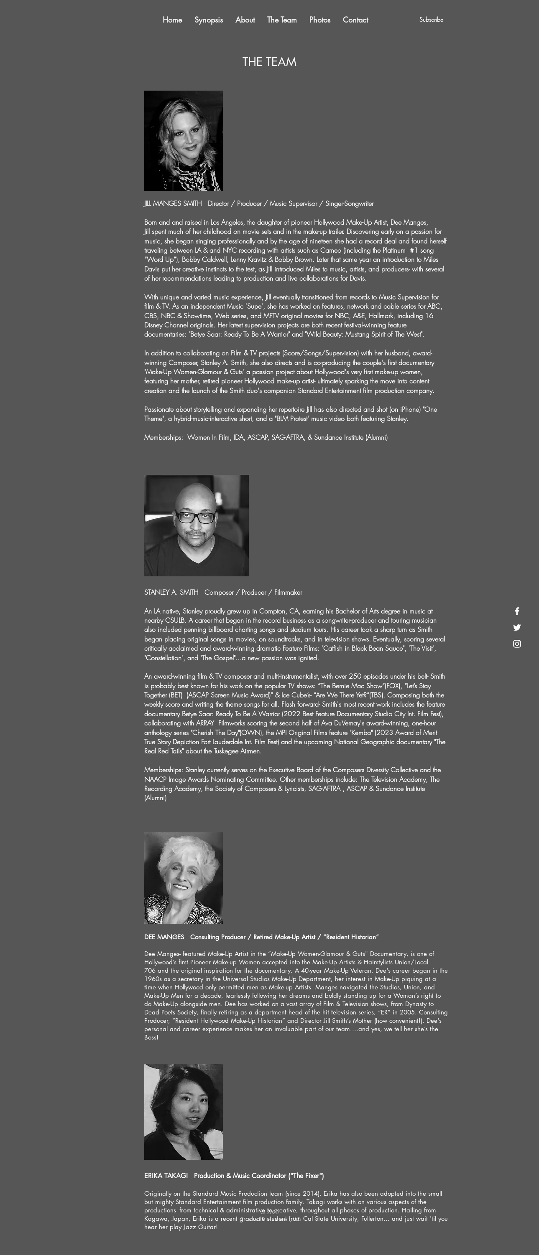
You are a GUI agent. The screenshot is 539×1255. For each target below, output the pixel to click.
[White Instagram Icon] (517, 644)
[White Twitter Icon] (517, 627)
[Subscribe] (431, 19)
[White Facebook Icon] (517, 611)
